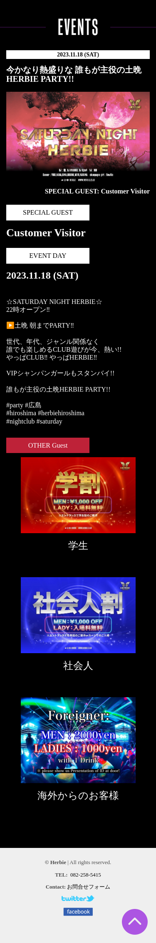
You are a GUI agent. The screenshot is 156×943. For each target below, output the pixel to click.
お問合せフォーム (88, 887)
